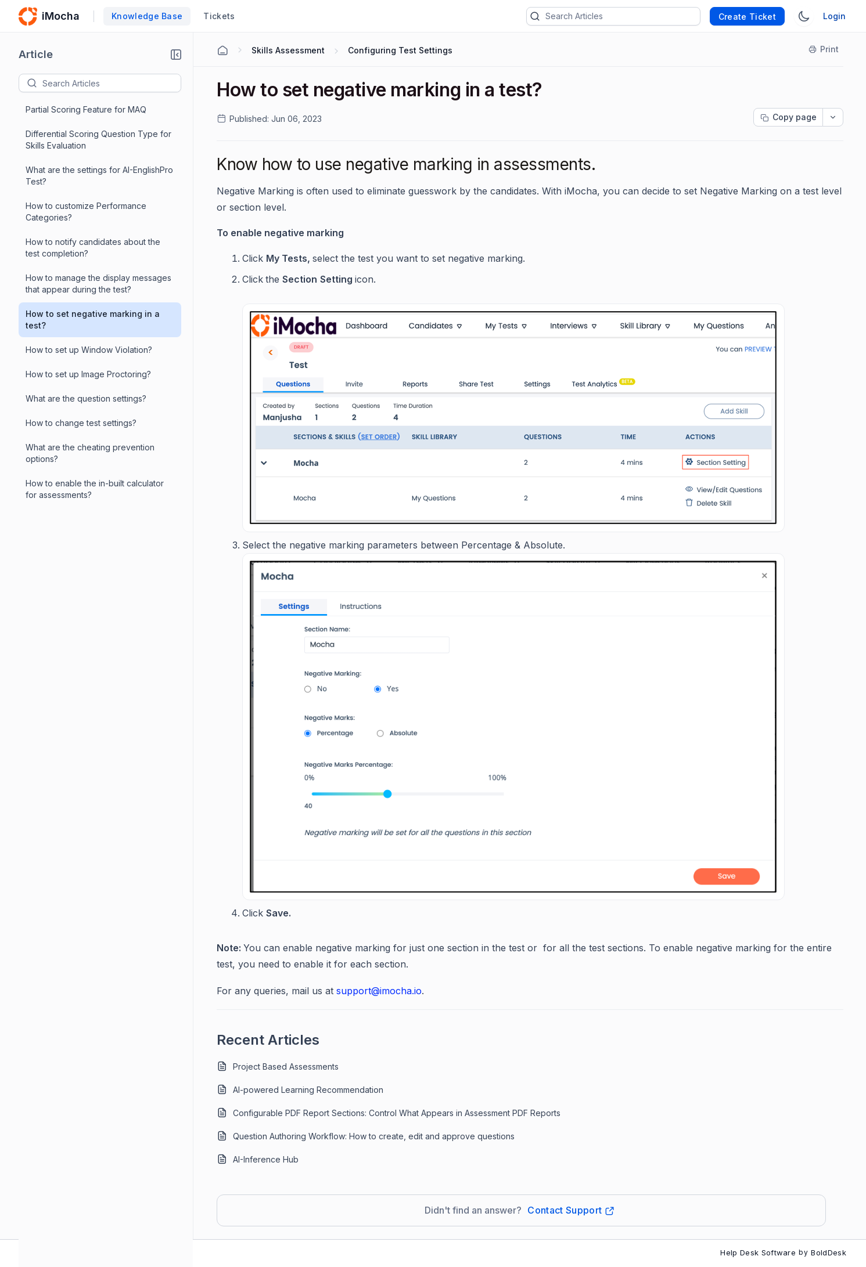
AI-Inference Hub (266, 1159)
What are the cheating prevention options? (90, 453)
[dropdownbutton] (832, 117)
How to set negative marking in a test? (93, 319)
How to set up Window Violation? (89, 350)
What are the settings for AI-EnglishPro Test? (99, 175)
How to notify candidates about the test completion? (93, 247)
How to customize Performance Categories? (86, 211)
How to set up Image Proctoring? (88, 374)
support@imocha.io (379, 991)
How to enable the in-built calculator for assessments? (95, 489)
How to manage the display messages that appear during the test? (98, 283)
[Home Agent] (222, 50)
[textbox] (111, 83)
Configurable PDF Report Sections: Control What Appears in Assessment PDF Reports (396, 1113)
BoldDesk (828, 1252)
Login (834, 16)
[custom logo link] (28, 16)
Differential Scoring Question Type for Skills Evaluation (98, 139)
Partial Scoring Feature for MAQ (86, 109)
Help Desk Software (758, 1252)
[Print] (824, 49)
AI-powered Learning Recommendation (308, 1090)
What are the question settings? (86, 398)
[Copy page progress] (788, 117)
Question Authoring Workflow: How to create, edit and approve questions (374, 1136)
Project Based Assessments (286, 1066)
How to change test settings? (81, 423)
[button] (176, 54)
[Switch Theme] (804, 16)
